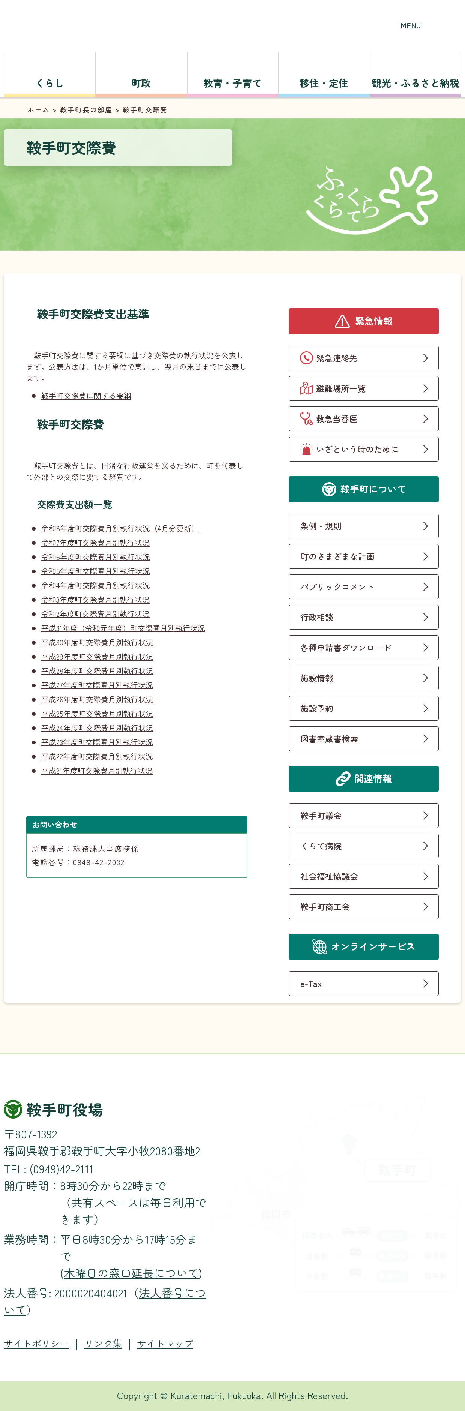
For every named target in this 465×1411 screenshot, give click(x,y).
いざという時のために (357, 449)
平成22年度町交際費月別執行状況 (97, 756)
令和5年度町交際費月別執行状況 (95, 570)
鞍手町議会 (321, 815)
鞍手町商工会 (325, 906)
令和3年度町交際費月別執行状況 (95, 599)
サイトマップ (165, 1343)
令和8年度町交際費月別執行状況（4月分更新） (120, 528)
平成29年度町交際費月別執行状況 (97, 656)
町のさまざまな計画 (337, 556)
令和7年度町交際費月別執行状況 (95, 542)
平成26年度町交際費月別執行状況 (97, 699)
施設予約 (316, 708)
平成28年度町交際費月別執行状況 (97, 670)
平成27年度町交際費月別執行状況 (97, 684)
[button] (411, 17)
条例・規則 (321, 526)
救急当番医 (336, 418)
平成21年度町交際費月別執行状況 (97, 770)
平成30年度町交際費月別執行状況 (97, 642)
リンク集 (103, 1343)
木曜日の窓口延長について (131, 1272)
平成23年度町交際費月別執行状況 (97, 741)
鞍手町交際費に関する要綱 (86, 395)
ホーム (38, 109)
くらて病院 (321, 846)
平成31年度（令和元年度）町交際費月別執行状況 (123, 627)
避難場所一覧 (341, 388)
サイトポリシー (36, 1343)
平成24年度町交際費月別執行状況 (97, 727)
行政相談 (316, 617)
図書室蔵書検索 (329, 738)
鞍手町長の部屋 (86, 109)
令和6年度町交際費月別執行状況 (95, 556)
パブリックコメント (337, 586)
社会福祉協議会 (329, 876)
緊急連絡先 (336, 358)
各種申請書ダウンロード (345, 647)
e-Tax (311, 983)
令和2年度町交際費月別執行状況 (95, 613)
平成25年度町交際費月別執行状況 (97, 713)
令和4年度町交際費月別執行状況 (95, 585)
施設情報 (316, 678)
